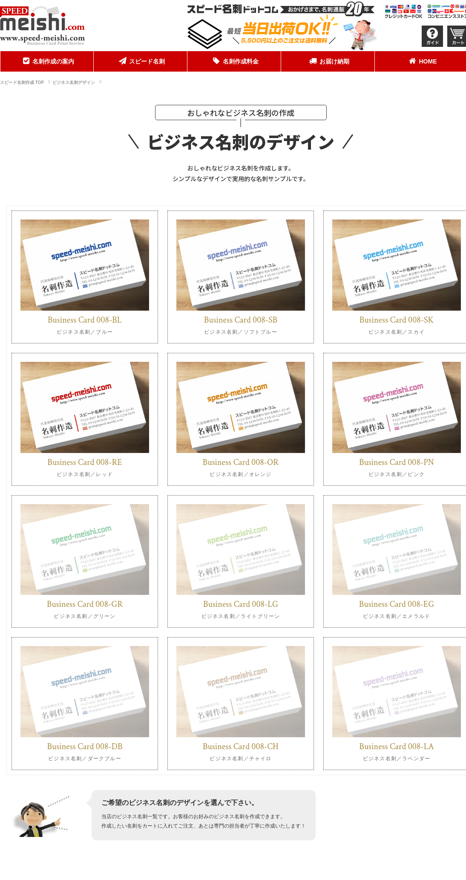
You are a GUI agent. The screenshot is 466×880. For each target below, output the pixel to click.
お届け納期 (328, 61)
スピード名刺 (140, 61)
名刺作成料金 (234, 61)
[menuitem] (47, 61)
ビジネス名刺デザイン (73, 82)
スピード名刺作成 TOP (22, 82)
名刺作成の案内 (47, 61)
